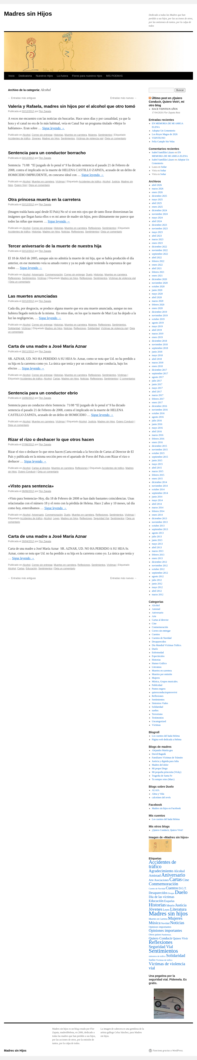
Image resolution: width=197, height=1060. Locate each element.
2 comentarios (127, 378)
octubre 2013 (158, 525)
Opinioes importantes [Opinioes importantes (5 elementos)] (160, 926)
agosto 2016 (158, 417)
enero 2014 (157, 514)
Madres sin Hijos (28, 13)
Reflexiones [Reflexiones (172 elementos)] (160, 942)
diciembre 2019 (159, 311)
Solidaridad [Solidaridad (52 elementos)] (175, 955)
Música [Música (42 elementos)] (154, 922)
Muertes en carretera (76, 134)
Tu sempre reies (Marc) (163, 779)
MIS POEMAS (114, 75)
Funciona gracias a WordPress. (168, 1050)
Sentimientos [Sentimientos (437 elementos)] (163, 951)
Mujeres (92, 134)
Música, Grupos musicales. (165, 681)
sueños (155, 710)
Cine (154, 623)
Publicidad (157, 685)
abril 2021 (157, 268)
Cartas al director (41, 468)
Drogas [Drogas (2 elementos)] (171, 893)
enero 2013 (157, 558)
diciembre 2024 (159, 210)
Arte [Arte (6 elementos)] (151, 880)
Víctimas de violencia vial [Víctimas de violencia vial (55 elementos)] (167, 966)
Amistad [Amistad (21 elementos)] (155, 875)
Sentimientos (105, 134)
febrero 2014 (158, 511)
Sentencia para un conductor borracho (47, 152)
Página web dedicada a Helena (167, 739)
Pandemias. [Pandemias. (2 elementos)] (166, 935)
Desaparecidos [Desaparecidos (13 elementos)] (158, 893)
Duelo (89, 274)
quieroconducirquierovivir (164, 692)
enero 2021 (157, 275)
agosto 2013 (158, 533)
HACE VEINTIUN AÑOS (165, 109)
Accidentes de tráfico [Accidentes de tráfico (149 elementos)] (162, 864)
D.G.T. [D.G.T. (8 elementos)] (182, 888)
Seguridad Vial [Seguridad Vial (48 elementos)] (161, 946)
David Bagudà (159, 754)
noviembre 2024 (160, 214)
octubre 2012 (158, 569)
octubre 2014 (158, 489)
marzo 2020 (157, 301)
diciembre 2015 (159, 446)
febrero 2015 (158, 475)
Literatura (156, 667)
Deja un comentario (115, 138)
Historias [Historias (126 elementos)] (157, 904)
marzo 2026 (157, 188)
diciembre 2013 (159, 518)
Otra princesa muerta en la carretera (44, 199)
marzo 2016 (157, 435)
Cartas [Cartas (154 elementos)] (175, 879)
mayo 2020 (157, 293)
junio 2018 (157, 351)
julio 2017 (157, 380)
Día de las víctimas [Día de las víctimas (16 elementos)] (161, 897)
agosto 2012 (158, 576)
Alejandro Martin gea (162, 750)
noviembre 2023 (160, 228)
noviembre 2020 (160, 282)
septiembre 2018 (160, 348)
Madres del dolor (160, 764)
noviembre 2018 (160, 344)
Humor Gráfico (159, 663)
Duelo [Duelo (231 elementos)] (181, 892)
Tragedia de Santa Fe (162, 775)
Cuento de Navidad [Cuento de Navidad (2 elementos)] (157, 888)
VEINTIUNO (158, 138)
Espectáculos (158, 656)
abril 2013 (157, 547)
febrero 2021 (158, 272)
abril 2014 (157, 504)
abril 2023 (157, 235)
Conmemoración (54, 274)
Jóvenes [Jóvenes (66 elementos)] (155, 909)
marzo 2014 (157, 507)
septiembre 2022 (160, 253)
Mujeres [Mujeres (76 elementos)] (175, 918)
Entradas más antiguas (22, 98)
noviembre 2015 (160, 449)
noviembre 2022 (160, 250)
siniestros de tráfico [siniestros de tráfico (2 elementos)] (157, 956)
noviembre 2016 (160, 409)
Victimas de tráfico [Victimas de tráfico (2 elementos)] (164, 960)
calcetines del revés (161, 797)
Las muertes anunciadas (32, 296)
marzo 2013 (157, 551)
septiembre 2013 (160, 529)
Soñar (164, 166)
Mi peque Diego (160, 768)
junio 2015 (157, 460)
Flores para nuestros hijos (87, 75)
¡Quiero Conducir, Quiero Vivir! (167, 830)
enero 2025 (157, 206)
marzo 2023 (157, 239)
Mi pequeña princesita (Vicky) (166, 772)
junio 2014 (157, 496)
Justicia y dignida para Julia (165, 761)
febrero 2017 (158, 398)
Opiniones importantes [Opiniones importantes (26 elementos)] (165, 931)
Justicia (116, 181)
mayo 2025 (157, 199)
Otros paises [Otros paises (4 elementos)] (155, 934)
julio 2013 (157, 536)
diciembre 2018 (159, 340)
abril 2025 (157, 203)
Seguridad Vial (101, 518)
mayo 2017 (157, 388)
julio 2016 (157, 420)
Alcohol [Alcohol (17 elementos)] (179, 871)
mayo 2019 (157, 326)
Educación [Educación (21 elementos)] (156, 901)
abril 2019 (157, 330)
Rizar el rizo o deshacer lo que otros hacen (51, 439)
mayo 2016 (157, 427)
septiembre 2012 (160, 572)
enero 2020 (157, 308)
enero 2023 (157, 243)
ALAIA (155, 790)
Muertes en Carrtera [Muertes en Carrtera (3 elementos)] (158, 919)
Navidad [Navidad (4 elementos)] (165, 923)
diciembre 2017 (159, 369)
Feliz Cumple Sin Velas (163, 141)
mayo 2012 (157, 587)
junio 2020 (157, 290)
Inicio (11, 75)
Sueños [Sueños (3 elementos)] (152, 960)
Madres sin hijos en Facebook (166, 808)
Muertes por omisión (162, 674)
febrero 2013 (158, 554)
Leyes (56, 518)
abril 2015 (157, 467)
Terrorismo (157, 714)
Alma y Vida (158, 793)
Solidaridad (14, 328)
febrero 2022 (158, 261)
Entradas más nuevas (123, 98)
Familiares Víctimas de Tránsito (167, 757)
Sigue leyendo (53, 128)
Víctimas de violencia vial (89, 138)
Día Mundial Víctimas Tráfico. (167, 645)
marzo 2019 (157, 333)
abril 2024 (157, 221)
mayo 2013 (157, 543)
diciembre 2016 (159, 406)
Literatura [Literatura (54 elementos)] (178, 909)
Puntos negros (159, 688)
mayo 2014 (157, 500)
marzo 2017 (157, 395)
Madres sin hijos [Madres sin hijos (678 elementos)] (168, 913)
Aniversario (38, 274)
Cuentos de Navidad (161, 638)
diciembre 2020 (159, 279)
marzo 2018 (157, 362)
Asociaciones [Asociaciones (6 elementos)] (161, 880)
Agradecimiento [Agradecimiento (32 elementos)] (161, 871)
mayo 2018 (157, 355)
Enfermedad (158, 652)
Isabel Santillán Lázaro (163, 152)
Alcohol (26, 134)
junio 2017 (157, 384)
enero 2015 (157, 478)
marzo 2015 (157, 471)
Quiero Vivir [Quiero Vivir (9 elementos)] (180, 938)
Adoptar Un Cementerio (163, 130)
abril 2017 (157, 391)
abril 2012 (157, 590)
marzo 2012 (157, 594)
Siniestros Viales (160, 703)
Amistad (156, 609)
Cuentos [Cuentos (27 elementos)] (172, 888)
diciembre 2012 (159, 562)
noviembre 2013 (160, 522)
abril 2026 (157, 185)
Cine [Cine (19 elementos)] (186, 880)
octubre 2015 (158, 453)
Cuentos (156, 634)
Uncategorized (159, 721)
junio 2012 (157, 583)
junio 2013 (157, 540)
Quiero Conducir (125, 421)
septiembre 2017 (160, 373)
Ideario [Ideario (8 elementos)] (170, 905)
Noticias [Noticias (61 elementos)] (177, 922)
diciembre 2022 (159, 246)
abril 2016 (157, 431)
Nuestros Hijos (44, 75)
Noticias (65, 231)
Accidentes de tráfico (19, 138)
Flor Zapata (45, 111)
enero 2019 (157, 337)
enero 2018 (157, 366)
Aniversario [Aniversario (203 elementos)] (173, 875)
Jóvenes (36, 138)
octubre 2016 (158, 413)
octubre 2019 (158, 319)
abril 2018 (157, 359)
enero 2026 (157, 192)
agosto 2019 (158, 322)
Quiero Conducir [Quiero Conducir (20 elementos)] (160, 938)
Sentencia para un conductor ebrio (43, 393)
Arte (154, 616)
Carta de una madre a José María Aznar (47, 346)
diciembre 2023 (159, 224)
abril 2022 (157, 257)
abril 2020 (157, 297)
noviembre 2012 (160, 565)
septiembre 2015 (160, 456)
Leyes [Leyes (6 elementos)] (166, 909)
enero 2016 (157, 442)
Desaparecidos (159, 641)
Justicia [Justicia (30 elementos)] (181, 905)
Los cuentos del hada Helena (166, 735)
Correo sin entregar (42, 134)
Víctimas (60, 181)
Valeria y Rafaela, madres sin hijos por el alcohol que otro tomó (71, 106)
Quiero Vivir (20, 185)
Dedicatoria (25, 75)
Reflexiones (94, 228)
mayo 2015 (157, 464)
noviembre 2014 (160, 485)
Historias (58, 134)
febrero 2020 (158, 304)
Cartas (56, 378)
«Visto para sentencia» (31, 486)
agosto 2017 (158, 377)
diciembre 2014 (159, 482)
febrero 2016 (158, 438)
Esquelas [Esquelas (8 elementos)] (169, 901)
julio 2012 (157, 580)
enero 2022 (157, 264)
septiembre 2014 (160, 493)
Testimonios (158, 717)
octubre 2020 (158, 286)
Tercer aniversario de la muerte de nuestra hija (54, 246)
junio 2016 (157, 424)
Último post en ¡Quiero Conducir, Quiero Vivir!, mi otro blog (166, 101)
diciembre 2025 (159, 195)
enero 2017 (157, 402)
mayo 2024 (157, 217)
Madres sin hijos (51, 138)
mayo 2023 (157, 232)
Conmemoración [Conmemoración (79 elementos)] (163, 883)
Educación (31, 568)
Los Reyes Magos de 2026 (165, 134)
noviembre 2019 (160, 315)
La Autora (62, 75)
